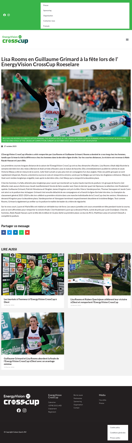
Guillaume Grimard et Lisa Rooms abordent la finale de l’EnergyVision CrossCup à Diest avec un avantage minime (31, 361)
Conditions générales (118, 433)
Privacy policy (115, 438)
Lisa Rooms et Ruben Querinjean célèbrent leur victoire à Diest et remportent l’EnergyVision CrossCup (99, 301)
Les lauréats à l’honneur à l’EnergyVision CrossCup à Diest (30, 300)
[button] (127, 39)
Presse (45, 5)
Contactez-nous (49, 21)
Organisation (48, 16)
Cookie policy (115, 427)
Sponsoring (47, 10)
